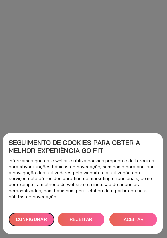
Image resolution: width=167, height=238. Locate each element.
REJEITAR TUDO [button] (81, 222)
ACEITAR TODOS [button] (133, 222)
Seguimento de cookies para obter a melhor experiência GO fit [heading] (74, 147)
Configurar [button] (31, 219)
